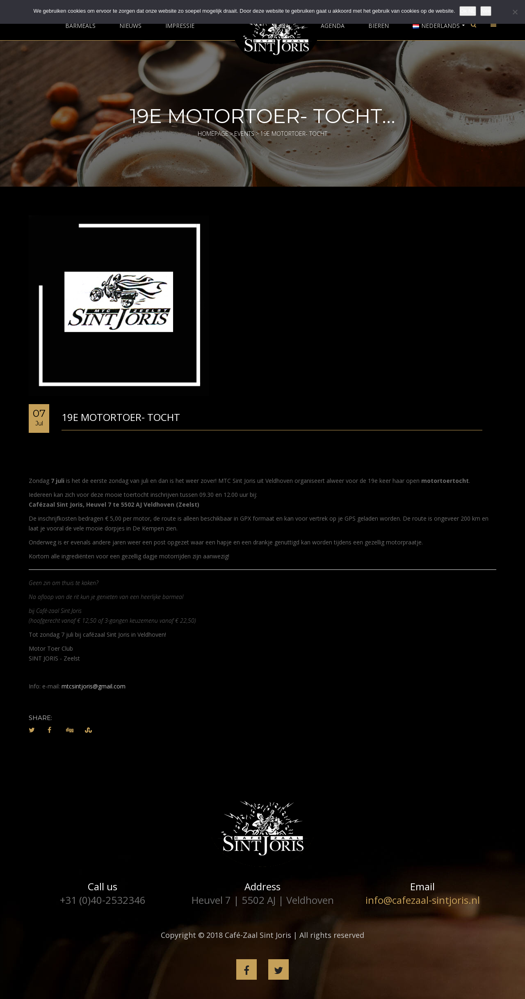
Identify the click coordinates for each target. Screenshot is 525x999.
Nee (486, 11)
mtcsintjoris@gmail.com (94, 686)
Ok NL (467, 11)
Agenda (333, 26)
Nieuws (130, 26)
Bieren (378, 26)
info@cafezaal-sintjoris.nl (422, 900)
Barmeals (80, 26)
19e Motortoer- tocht (121, 417)
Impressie (179, 26)
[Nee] (515, 12)
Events (244, 133)
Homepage (213, 133)
